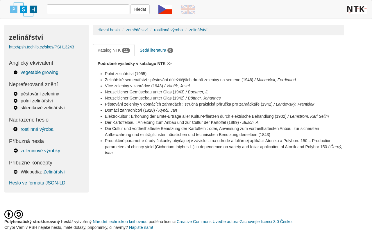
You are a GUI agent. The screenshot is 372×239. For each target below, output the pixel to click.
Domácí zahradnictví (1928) (130, 110)
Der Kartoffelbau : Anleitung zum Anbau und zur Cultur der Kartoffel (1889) (172, 122)
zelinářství (198, 30)
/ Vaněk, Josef (177, 86)
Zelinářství (54, 171)
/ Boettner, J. (197, 92)
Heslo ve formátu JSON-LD (37, 182)
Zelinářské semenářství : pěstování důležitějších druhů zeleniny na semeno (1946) (179, 79)
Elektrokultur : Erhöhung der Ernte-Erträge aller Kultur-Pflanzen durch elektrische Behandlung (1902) (196, 116)
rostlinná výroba (37, 129)
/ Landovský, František (294, 104)
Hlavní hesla (108, 30)
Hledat (140, 9)
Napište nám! (141, 227)
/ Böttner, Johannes (203, 98)
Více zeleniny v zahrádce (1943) (134, 86)
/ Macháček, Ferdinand (275, 79)
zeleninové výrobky (40, 150)
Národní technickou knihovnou (120, 221)
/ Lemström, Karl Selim (308, 116)
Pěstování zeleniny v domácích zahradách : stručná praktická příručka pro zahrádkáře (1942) (189, 104)
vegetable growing (39, 72)
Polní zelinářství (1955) (125, 73)
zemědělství (137, 30)
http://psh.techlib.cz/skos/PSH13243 (41, 47)
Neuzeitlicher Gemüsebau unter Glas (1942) (145, 98)
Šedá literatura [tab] (157, 50)
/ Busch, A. (250, 122)
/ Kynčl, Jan (166, 110)
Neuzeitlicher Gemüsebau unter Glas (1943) (145, 92)
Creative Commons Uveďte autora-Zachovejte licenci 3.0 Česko (234, 221)
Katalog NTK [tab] (114, 50)
